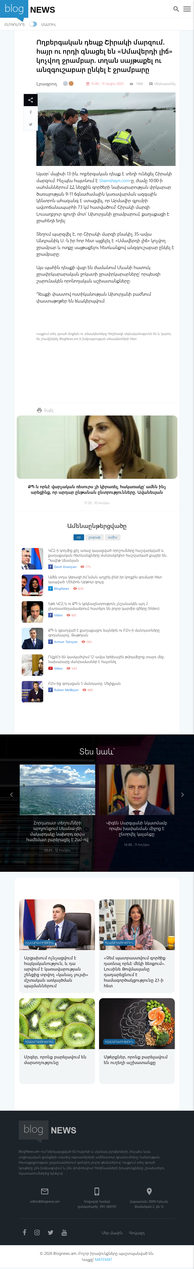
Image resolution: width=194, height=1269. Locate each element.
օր (79, 536)
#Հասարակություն (40, 943)
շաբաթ (94, 536)
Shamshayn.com (115, 180)
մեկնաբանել (162, 83)
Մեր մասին (112, 1233)
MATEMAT (103, 1260)
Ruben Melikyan (63, 690)
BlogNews (58, 588)
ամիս (112, 536)
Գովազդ (137, 1233)
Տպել (49, 410)
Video (55, 615)
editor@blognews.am (45, 1202)
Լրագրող (46, 84)
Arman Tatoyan (63, 641)
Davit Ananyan (62, 566)
